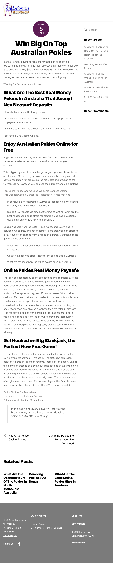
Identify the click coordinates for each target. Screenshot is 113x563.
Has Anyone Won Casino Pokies (19, 437)
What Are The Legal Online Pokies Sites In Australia (65, 479)
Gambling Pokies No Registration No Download (61, 439)
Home (34, 524)
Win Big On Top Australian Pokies (41, 48)
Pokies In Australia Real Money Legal (23, 399)
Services (39, 527)
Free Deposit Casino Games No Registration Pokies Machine (36, 194)
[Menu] (105, 4)
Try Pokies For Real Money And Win (23, 395)
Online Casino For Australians (19, 392)
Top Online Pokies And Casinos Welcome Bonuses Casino (35, 190)
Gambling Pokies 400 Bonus (37, 477)
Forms (48, 527)
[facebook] (20, 543)
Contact (58, 527)
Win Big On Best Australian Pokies (22, 84)
